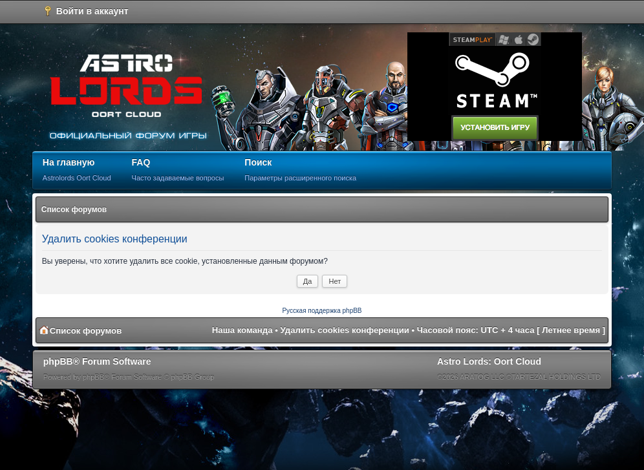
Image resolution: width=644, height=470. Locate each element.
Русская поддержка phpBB (321, 310)
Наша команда (242, 330)
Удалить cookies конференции (345, 330)
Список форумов (74, 209)
